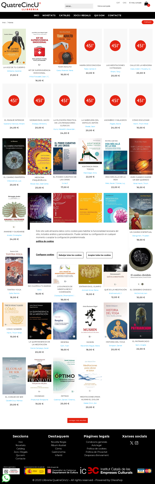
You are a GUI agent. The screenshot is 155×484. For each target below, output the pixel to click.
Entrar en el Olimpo (90, 286)
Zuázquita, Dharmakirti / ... (64, 296)
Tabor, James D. (90, 69)
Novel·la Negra (58, 442)
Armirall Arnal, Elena (90, 290)
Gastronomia (58, 452)
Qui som (99, 15)
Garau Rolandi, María (65, 70)
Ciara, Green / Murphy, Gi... (140, 69)
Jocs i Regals (82, 15)
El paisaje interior (14, 120)
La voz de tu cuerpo (14, 67)
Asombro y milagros (115, 120)
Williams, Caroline (14, 71)
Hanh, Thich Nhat (140, 124)
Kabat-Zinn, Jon (90, 403)
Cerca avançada (104, 6)
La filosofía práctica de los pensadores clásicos (64, 123)
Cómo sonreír (14, 329)
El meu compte (135, 3)
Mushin (90, 342)
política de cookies (45, 241)
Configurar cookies (45, 255)
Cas (124, 3)
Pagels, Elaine (115, 124)
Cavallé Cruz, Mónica (14, 401)
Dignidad (39, 396)
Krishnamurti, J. (115, 293)
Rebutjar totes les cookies (70, 255)
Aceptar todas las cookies (99, 255)
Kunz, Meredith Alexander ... (65, 129)
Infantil (58, 455)
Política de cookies (96, 448)
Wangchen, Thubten (140, 236)
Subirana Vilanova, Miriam (14, 124)
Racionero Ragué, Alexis (90, 346)
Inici (36, 15)
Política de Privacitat (96, 452)
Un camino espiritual (141, 232)
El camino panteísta (14, 177)
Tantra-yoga (14, 289)
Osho (39, 290)
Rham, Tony (115, 72)
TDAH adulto (65, 67)
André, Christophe (14, 235)
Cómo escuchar (140, 120)
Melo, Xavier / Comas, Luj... (115, 183)
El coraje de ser (14, 397)
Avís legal (96, 445)
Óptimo (65, 396)
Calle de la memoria (141, 65)
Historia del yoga (115, 342)
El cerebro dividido (141, 289)
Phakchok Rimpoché (39, 400)
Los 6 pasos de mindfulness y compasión (65, 289)
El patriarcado (140, 341)
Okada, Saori (90, 126)
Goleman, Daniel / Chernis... (65, 400)
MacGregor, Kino (90, 173)
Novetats (49, 15)
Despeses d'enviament (96, 455)
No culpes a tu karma (39, 286)
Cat (118, 3)
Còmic (58, 448)
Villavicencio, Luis (14, 181)
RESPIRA (65, 342)
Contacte (114, 15)
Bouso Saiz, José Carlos (39, 184)
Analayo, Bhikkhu (39, 124)
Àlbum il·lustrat (58, 445)
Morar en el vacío (39, 120)
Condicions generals (96, 442)
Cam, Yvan (65, 346)
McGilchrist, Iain (140, 293)
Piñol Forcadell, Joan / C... (39, 77)
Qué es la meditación (115, 289)
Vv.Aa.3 (65, 183)
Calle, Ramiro (14, 293)
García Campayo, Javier (39, 348)
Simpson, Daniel (115, 346)
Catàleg (64, 15)
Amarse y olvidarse (14, 231)
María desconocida (90, 65)
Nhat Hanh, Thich (140, 183)
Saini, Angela (140, 345)
